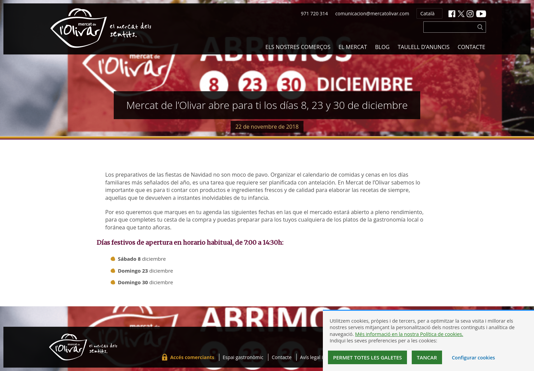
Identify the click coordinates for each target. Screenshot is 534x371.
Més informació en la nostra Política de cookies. (409, 334)
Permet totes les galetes (367, 357)
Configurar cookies (473, 357)
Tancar (427, 357)
